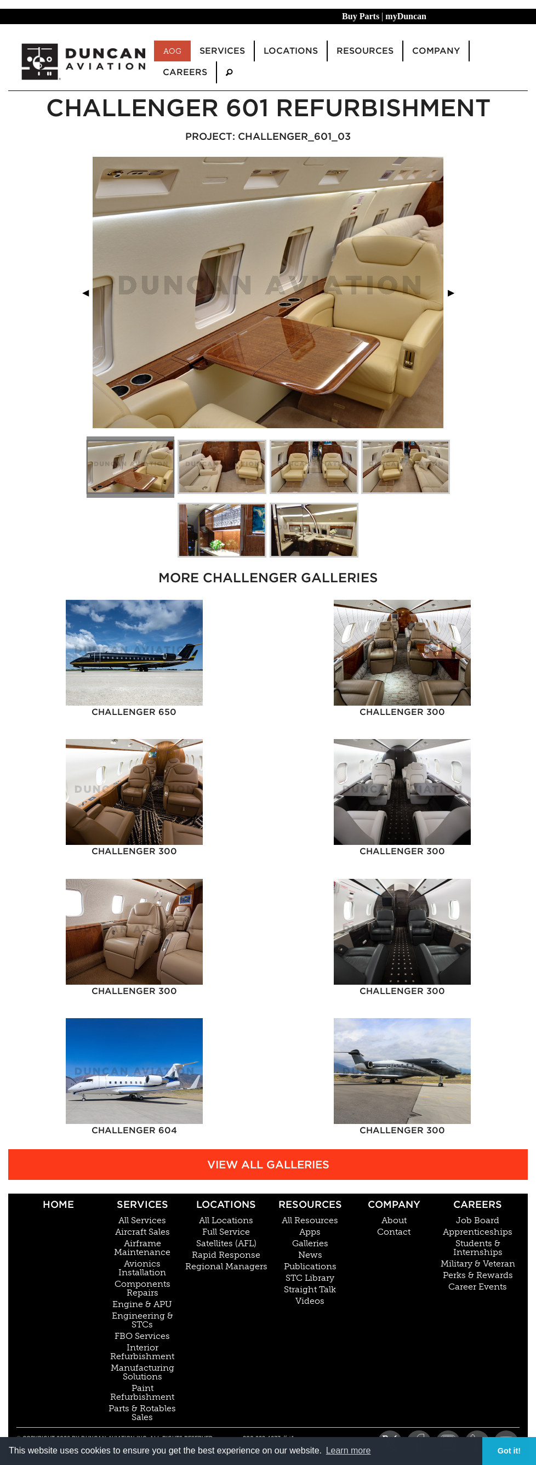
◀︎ (90, 292)
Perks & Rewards (478, 1275)
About (394, 1220)
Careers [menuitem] (185, 72)
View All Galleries (268, 1164)
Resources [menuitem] (365, 51)
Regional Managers (226, 1266)
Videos (309, 1301)
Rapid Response (226, 1255)
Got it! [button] (509, 1450)
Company (394, 1204)
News (310, 1255)
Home (58, 1204)
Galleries (310, 1243)
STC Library (310, 1278)
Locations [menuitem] (291, 51)
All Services (142, 1220)
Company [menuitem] (436, 51)
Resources (310, 1204)
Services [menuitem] (222, 51)
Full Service (226, 1232)
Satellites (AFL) (226, 1243)
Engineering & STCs (142, 1320)
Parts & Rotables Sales (142, 1413)
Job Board (477, 1220)
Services (142, 1204)
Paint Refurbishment (142, 1392)
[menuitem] (229, 72)
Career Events (477, 1286)
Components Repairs (142, 1288)
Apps (310, 1232)
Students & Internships (478, 1248)
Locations (226, 1204)
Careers (477, 1204)
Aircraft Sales (142, 1232)
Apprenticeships (477, 1232)
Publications (310, 1266)
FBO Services (142, 1336)
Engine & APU (142, 1304)
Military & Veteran (478, 1263)
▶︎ (455, 292)
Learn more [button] (348, 1450)
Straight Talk (310, 1289)
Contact (393, 1232)
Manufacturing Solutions (142, 1372)
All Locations (226, 1220)
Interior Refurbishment (142, 1352)
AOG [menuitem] (172, 51)
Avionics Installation (142, 1268)
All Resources (310, 1220)
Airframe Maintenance (142, 1248)
